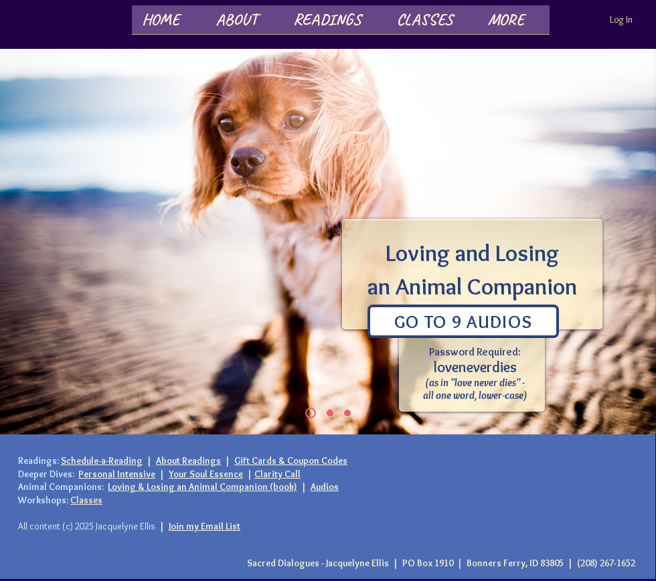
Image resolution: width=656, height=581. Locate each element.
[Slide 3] (330, 413)
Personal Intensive (116, 474)
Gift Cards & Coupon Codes (290, 460)
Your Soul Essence (206, 474)
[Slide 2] (347, 413)
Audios (325, 487)
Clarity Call (277, 474)
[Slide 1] (310, 413)
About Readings (188, 460)
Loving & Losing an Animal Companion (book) (202, 487)
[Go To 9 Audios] (463, 321)
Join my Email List (204, 526)
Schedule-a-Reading (102, 460)
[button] (244, 24)
